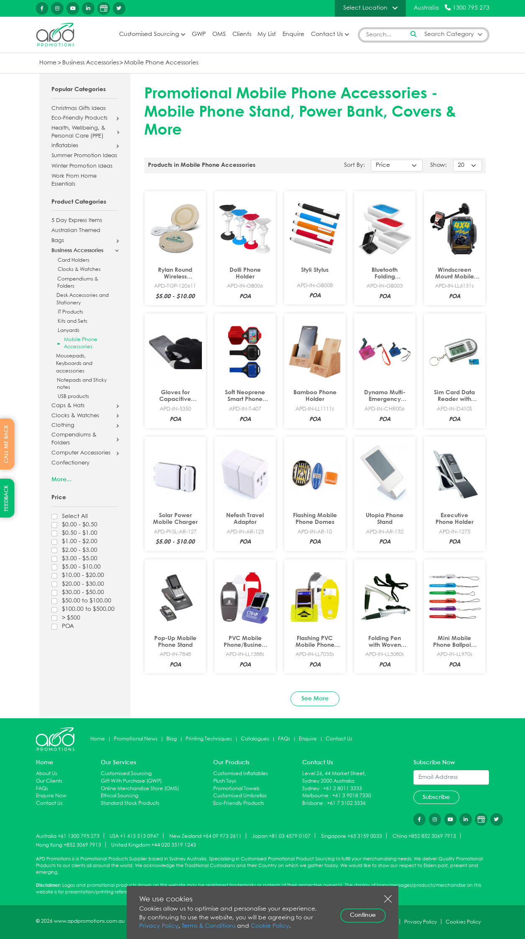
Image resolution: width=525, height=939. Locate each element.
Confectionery (70, 463)
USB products (73, 396)
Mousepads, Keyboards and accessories (74, 363)
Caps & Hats (67, 405)
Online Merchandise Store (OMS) (140, 788)
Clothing (62, 425)
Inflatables (64, 145)
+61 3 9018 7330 (351, 796)
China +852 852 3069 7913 (424, 836)
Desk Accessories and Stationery (82, 299)
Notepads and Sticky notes (82, 384)
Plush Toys (224, 781)
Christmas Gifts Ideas (78, 108)
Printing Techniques (209, 739)
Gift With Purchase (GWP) (131, 781)
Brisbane (312, 803)
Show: (438, 165)
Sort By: (354, 165)
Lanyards (68, 330)
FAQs (284, 739)
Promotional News (136, 739)
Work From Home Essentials (74, 180)
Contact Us (327, 34)
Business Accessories (90, 63)
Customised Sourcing (149, 34)
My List (266, 34)
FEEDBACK (6, 498)
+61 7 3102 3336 (346, 803)
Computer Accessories (80, 453)
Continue (363, 915)
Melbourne (315, 796)
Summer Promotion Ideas (84, 155)
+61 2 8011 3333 (342, 788)
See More (315, 699)
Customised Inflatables (240, 773)
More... (61, 479)
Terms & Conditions (208, 926)
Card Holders (73, 260)
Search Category (449, 34)
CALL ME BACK (6, 444)
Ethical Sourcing (119, 796)
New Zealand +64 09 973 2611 (205, 836)
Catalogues (255, 739)
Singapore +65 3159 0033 (351, 836)
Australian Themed (75, 230)
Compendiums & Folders (77, 283)
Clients (241, 34)
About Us (46, 773)
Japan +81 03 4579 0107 (281, 836)
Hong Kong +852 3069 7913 (68, 845)
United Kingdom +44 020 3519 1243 (153, 845)
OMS (219, 34)
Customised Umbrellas (240, 796)
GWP (199, 34)
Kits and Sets (72, 321)
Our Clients (49, 781)
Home (47, 63)
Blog (171, 739)
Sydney (310, 788)
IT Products (70, 312)
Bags (57, 240)
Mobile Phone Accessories (161, 63)
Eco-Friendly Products (79, 118)
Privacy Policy (158, 926)
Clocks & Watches (79, 269)
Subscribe (436, 797)
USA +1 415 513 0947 (134, 836)
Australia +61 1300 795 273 (67, 836)
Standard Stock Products (130, 803)
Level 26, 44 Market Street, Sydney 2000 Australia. (334, 777)
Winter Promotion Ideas (81, 166)
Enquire (293, 34)
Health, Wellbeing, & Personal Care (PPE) (78, 132)
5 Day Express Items (76, 220)
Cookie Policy (270, 926)
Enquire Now (51, 796)
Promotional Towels (236, 788)
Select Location (365, 8)
